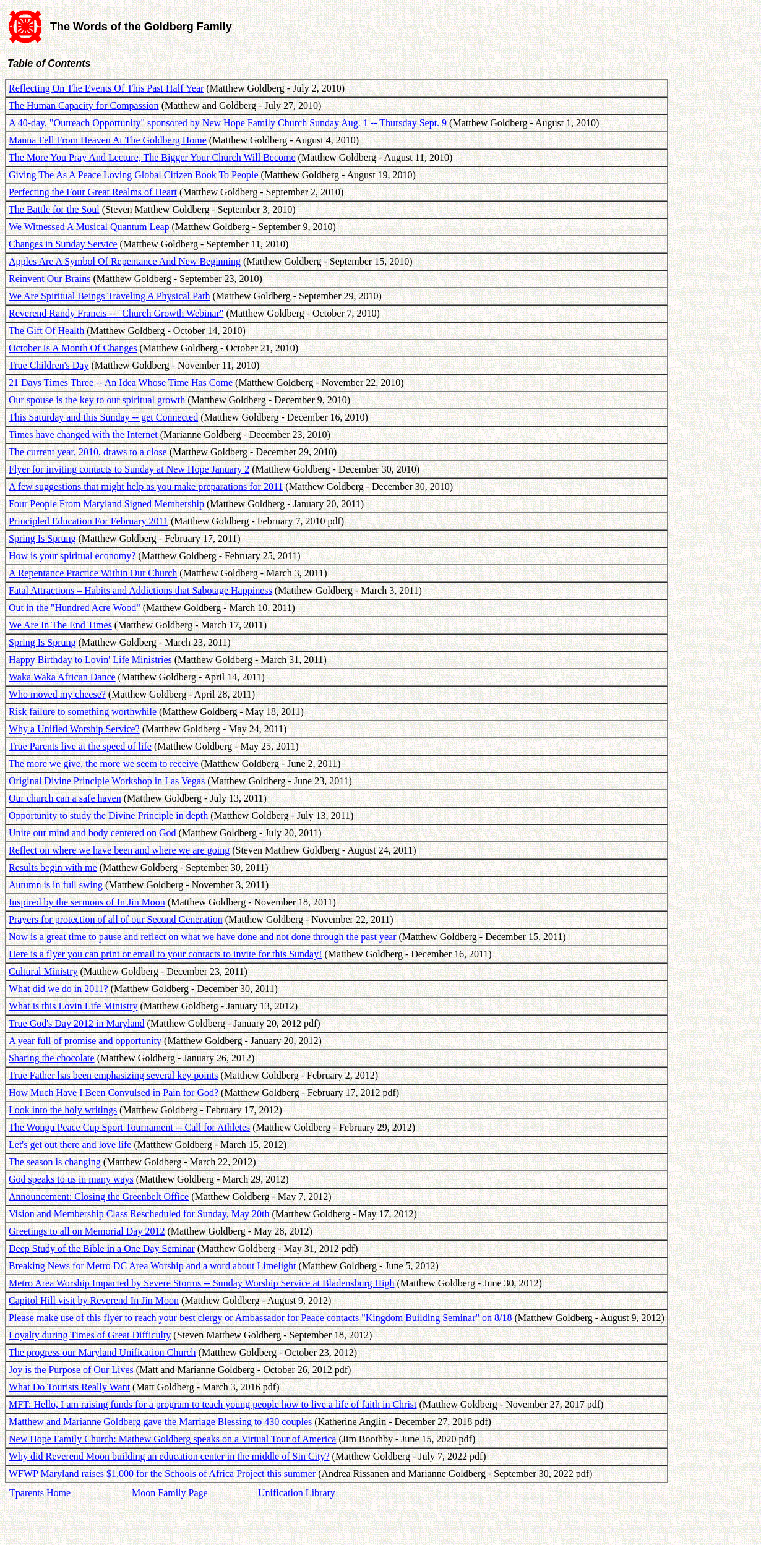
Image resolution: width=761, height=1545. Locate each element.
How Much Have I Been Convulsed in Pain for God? (113, 1092)
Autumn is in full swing (56, 884)
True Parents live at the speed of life (80, 746)
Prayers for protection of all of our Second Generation (116, 919)
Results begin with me (53, 867)
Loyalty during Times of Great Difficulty (90, 1335)
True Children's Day (48, 365)
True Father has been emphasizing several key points (113, 1075)
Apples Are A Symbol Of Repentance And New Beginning (125, 261)
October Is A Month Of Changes (73, 348)
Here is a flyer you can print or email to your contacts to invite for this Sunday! (165, 954)
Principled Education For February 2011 (88, 521)
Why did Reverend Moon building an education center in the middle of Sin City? (169, 1456)
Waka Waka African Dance (62, 677)
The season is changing (55, 1162)
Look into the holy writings (63, 1110)
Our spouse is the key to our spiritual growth (97, 400)
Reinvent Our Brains (49, 278)
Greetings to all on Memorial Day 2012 (87, 1231)
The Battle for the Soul (54, 209)
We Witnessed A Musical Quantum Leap (89, 226)
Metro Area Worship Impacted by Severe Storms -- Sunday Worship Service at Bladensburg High (202, 1283)
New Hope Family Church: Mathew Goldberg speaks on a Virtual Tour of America (172, 1439)
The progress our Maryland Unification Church (102, 1352)
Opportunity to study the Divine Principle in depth (108, 815)
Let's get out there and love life (70, 1144)
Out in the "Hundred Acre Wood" (74, 607)
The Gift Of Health (46, 330)
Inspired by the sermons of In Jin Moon (87, 902)
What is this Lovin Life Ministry (73, 1006)
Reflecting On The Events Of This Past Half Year (106, 88)
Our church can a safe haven (65, 798)
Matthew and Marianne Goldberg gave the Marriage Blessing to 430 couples (160, 1421)
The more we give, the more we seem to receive (104, 763)
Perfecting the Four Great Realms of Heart (93, 192)
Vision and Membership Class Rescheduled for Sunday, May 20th (139, 1214)
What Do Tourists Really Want (69, 1387)
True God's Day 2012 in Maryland (77, 1023)
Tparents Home (40, 1492)
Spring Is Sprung (42, 538)
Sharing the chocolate (52, 1058)
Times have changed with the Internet (83, 434)
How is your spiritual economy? (72, 555)
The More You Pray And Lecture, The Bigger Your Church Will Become (152, 157)
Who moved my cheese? (57, 694)
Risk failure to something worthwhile (83, 711)
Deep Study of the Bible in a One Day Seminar (102, 1248)
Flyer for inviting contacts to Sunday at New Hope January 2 (129, 469)
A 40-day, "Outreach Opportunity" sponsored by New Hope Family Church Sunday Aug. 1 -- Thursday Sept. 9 (228, 123)
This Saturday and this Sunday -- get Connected (103, 417)
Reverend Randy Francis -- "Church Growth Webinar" (116, 313)
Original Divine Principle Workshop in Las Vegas (107, 781)
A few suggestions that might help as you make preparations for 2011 (146, 486)
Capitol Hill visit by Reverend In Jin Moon (94, 1300)
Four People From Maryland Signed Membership (106, 504)
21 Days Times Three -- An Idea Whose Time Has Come (121, 382)
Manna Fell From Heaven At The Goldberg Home (108, 140)
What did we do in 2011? (58, 988)
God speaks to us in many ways (71, 1179)
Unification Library (296, 1492)
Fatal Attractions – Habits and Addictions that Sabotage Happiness (140, 590)
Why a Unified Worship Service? (74, 729)
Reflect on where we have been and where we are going (119, 850)
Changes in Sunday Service (63, 244)
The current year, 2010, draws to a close (88, 452)
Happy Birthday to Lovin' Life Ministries (90, 659)
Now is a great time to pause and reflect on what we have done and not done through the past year (202, 936)
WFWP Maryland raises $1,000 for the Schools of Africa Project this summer (162, 1473)
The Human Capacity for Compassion (84, 105)
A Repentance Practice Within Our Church (93, 573)
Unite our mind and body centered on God (92, 833)
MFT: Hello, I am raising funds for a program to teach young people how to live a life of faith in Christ (213, 1404)
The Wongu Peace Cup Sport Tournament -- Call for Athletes (129, 1127)
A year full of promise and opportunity (85, 1040)
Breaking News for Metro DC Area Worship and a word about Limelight (152, 1265)
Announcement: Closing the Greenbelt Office (99, 1196)
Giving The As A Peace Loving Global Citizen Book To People (134, 174)
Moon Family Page (170, 1492)
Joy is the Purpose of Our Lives (71, 1369)
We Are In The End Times (60, 625)
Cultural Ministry (43, 971)
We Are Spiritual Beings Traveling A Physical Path (109, 296)
